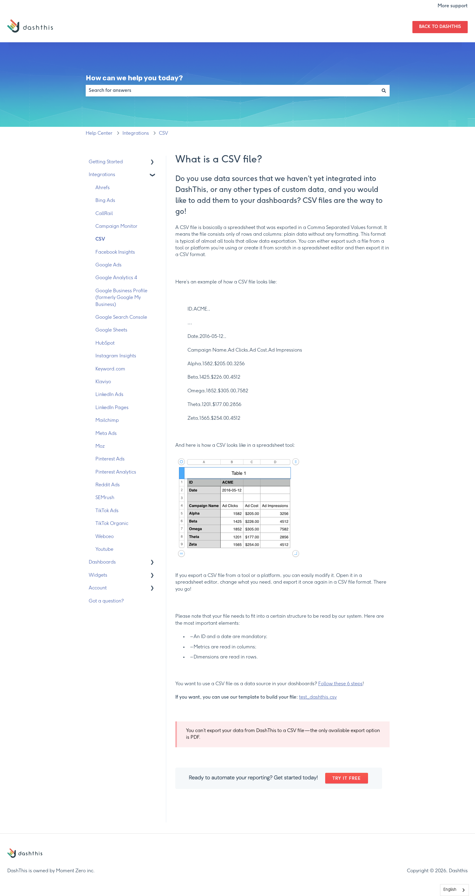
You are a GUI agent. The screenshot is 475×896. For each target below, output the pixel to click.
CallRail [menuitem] (104, 213)
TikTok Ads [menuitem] (107, 510)
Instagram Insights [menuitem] (115, 356)
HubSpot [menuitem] (105, 343)
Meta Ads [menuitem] (106, 433)
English (449, 890)
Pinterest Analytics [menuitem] (115, 472)
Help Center (99, 133)
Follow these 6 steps (340, 683)
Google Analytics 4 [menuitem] (116, 277)
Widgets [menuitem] (98, 575)
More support (453, 6)
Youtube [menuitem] (104, 549)
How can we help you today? (134, 78)
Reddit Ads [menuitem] (107, 485)
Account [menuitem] (98, 588)
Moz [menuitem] (100, 446)
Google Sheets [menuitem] (111, 330)
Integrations (135, 133)
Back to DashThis (440, 27)
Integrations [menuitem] (102, 174)
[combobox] (232, 90)
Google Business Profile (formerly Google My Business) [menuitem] (121, 297)
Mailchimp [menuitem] (107, 420)
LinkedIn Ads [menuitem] (109, 394)
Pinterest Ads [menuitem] (110, 459)
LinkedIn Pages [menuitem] (112, 407)
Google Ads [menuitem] (108, 265)
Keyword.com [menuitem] (110, 369)
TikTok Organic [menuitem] (111, 523)
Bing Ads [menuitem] (105, 200)
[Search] (384, 90)
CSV (163, 133)
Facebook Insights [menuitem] (115, 252)
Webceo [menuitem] (104, 536)
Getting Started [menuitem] (106, 162)
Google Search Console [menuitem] (121, 317)
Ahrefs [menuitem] (102, 187)
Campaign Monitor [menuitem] (116, 226)
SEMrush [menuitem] (104, 497)
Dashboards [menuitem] (102, 562)
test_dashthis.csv (318, 697)
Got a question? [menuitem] (106, 601)
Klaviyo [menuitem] (103, 381)
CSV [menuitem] (100, 239)
